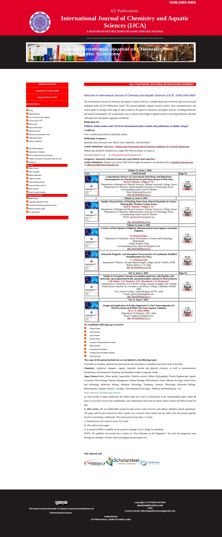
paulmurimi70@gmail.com (142, 217)
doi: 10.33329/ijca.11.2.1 (138, 296)
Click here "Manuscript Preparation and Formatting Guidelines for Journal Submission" (147, 146)
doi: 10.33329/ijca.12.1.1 (139, 194)
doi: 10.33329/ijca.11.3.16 (139, 267)
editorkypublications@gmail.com (126, 155)
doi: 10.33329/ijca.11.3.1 (138, 248)
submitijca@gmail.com (96, 155)
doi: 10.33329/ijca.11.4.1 (138, 222)
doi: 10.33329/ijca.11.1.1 (138, 318)
